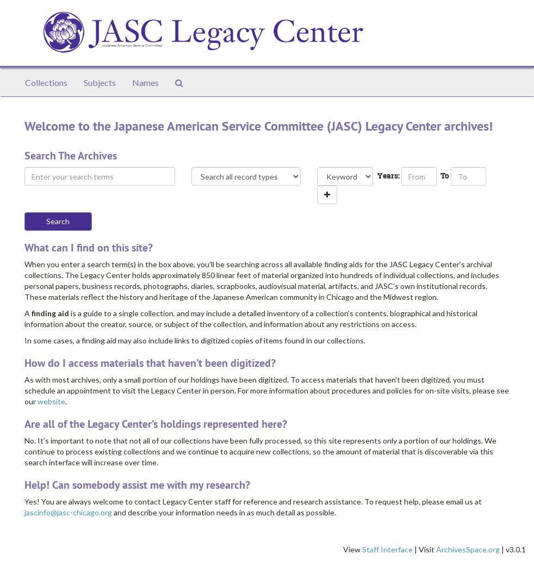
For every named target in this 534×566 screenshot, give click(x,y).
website (51, 401)
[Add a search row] (327, 195)
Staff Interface (387, 549)
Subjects (100, 82)
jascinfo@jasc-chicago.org (68, 512)
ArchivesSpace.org (468, 549)
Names (145, 82)
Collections (46, 82)
